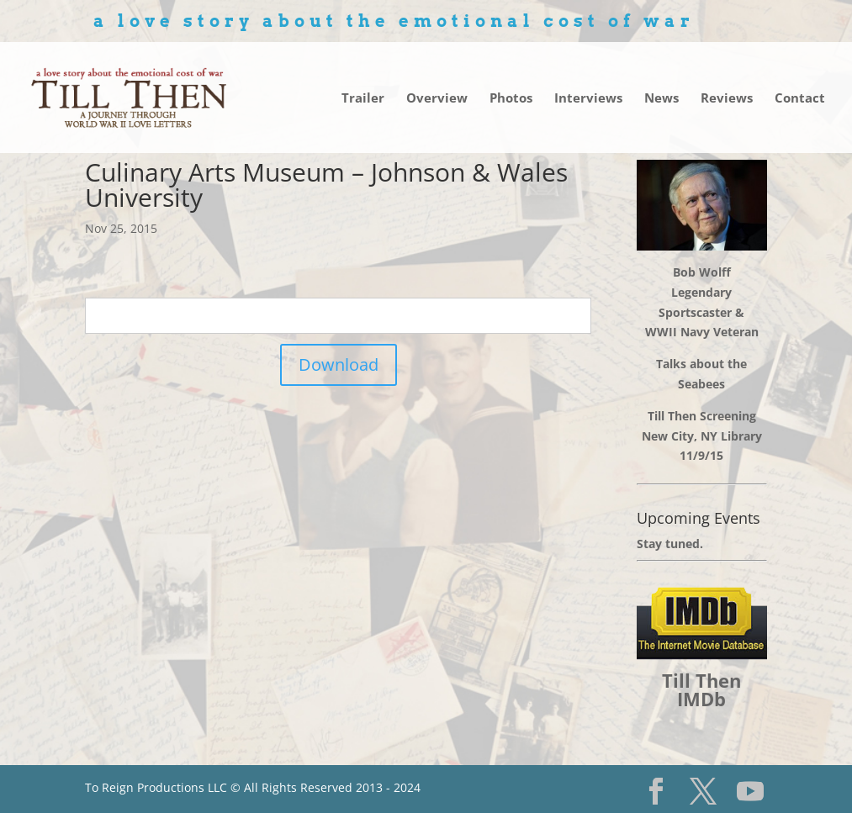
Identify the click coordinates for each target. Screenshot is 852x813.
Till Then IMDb (701, 689)
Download (338, 364)
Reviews (727, 99)
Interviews (588, 99)
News (661, 99)
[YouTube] (750, 791)
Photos (511, 99)
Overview (437, 99)
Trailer (362, 99)
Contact (800, 99)
